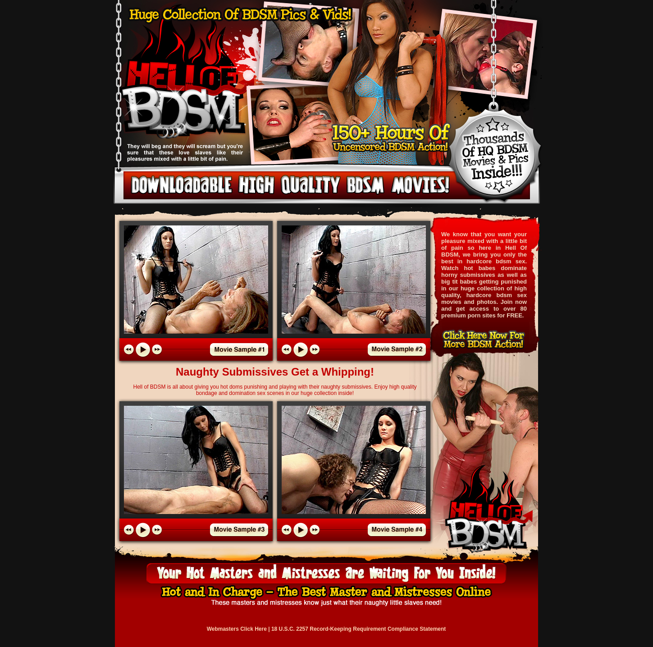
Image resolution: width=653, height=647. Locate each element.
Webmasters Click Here (237, 629)
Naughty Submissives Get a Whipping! (275, 372)
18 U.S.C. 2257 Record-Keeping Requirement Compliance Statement (358, 629)
